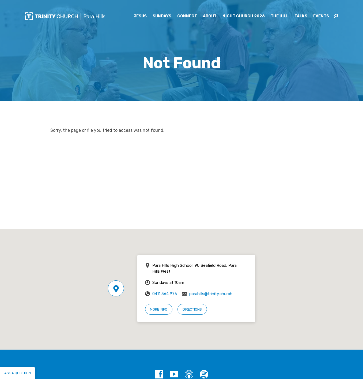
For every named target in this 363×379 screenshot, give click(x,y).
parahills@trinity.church (210, 293)
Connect (187, 16)
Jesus (140, 16)
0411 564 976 (164, 293)
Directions (192, 309)
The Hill (280, 16)
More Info (158, 309)
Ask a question (17, 373)
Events (321, 16)
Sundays (162, 16)
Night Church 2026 (243, 16)
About (210, 16)
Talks (300, 16)
